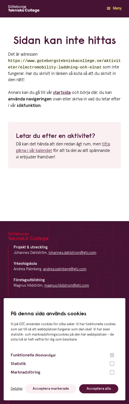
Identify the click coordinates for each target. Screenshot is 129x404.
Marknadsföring (25, 372)
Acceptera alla (99, 388)
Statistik (18, 364)
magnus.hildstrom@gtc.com (66, 285)
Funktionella (33, 355)
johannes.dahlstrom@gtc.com (72, 253)
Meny (113, 8)
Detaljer (17, 388)
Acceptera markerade (51, 388)
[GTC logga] (23, 10)
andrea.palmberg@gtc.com (64, 269)
